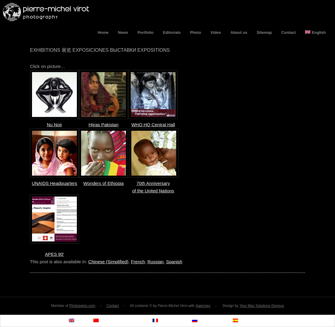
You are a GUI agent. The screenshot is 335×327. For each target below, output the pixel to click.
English (315, 32)
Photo (195, 32)
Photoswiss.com (82, 306)
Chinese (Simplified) (108, 261)
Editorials (172, 32)
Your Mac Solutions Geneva (262, 306)
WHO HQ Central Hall (153, 124)
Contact (288, 32)
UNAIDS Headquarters (54, 183)
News (123, 32)
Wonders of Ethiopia (103, 183)
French (138, 261)
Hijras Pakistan (103, 124)
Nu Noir (54, 124)
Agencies (203, 306)
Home (103, 32)
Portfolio (145, 32)
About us (239, 32)
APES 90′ (54, 254)
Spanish (174, 261)
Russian (155, 261)
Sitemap (264, 32)
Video (216, 32)
